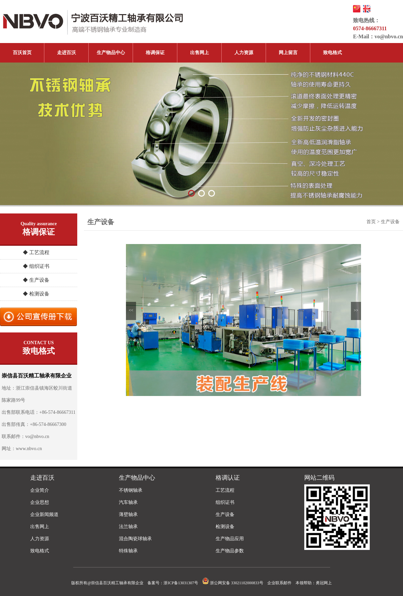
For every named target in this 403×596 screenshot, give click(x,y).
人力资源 (243, 52)
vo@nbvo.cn (388, 36)
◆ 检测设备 (36, 293)
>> (356, 310)
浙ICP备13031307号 (181, 583)
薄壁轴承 (128, 514)
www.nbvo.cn (29, 448)
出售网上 (199, 52)
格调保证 (155, 52)
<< (131, 310)
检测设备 (225, 526)
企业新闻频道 (44, 514)
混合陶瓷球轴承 (135, 538)
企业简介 (39, 490)
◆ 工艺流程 (36, 252)
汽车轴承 (128, 502)
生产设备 (225, 514)
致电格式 (332, 52)
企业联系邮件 (279, 583)
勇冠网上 (324, 583)
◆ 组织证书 (36, 266)
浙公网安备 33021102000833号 (232, 583)
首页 (371, 221)
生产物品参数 (230, 550)
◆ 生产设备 (36, 280)
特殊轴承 (128, 550)
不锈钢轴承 (130, 490)
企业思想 (39, 502)
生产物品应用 (230, 538)
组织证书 (225, 502)
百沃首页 (22, 52)
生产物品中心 (111, 52)
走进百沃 (66, 52)
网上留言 (288, 52)
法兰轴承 (128, 526)
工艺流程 (225, 490)
